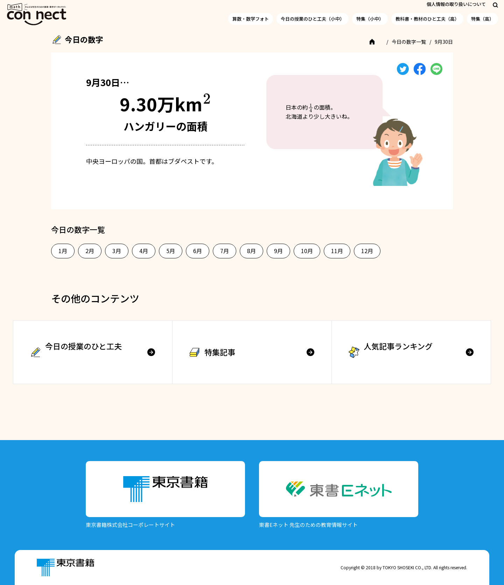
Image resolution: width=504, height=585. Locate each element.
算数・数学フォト (250, 18)
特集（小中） (370, 18)
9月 (278, 250)
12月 (367, 250)
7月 (224, 250)
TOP (377, 41)
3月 (116, 250)
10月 (307, 250)
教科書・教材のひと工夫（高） (427, 18)
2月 (89, 250)
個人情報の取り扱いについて (456, 4)
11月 (337, 250)
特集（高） (482, 18)
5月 (170, 250)
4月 (143, 250)
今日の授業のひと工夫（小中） (312, 18)
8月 (251, 250)
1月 (62, 250)
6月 (197, 250)
